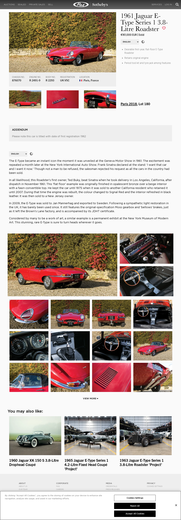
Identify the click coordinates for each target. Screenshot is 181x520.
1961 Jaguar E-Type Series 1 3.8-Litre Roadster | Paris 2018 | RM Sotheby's (90, 4)
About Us (23, 486)
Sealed (22, 4)
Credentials (111, 486)
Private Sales (37, 4)
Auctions (9, 4)
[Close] (176, 505)
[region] (90, 505)
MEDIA (109, 483)
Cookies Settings (154, 486)
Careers (60, 489)
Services (157, 4)
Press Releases (113, 489)
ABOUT (22, 483)
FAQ (58, 486)
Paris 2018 (129, 103)
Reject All (134, 506)
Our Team (23, 489)
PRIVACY (151, 483)
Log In (168, 4)
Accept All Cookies (135, 514)
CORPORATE (62, 483)
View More (90, 398)
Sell (50, 4)
